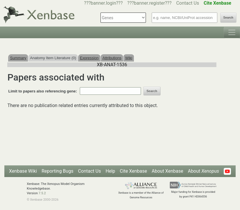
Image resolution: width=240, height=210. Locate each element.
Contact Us (187, 3)
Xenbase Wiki (23, 171)
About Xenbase (167, 171)
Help (110, 171)
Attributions (112, 58)
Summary (18, 58)
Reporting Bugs (57, 171)
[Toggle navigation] (232, 32)
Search (228, 18)
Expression (89, 58)
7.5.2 (42, 193)
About (203, 171)
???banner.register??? (149, 3)
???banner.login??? (103, 3)
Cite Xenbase (133, 171)
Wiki (129, 58)
